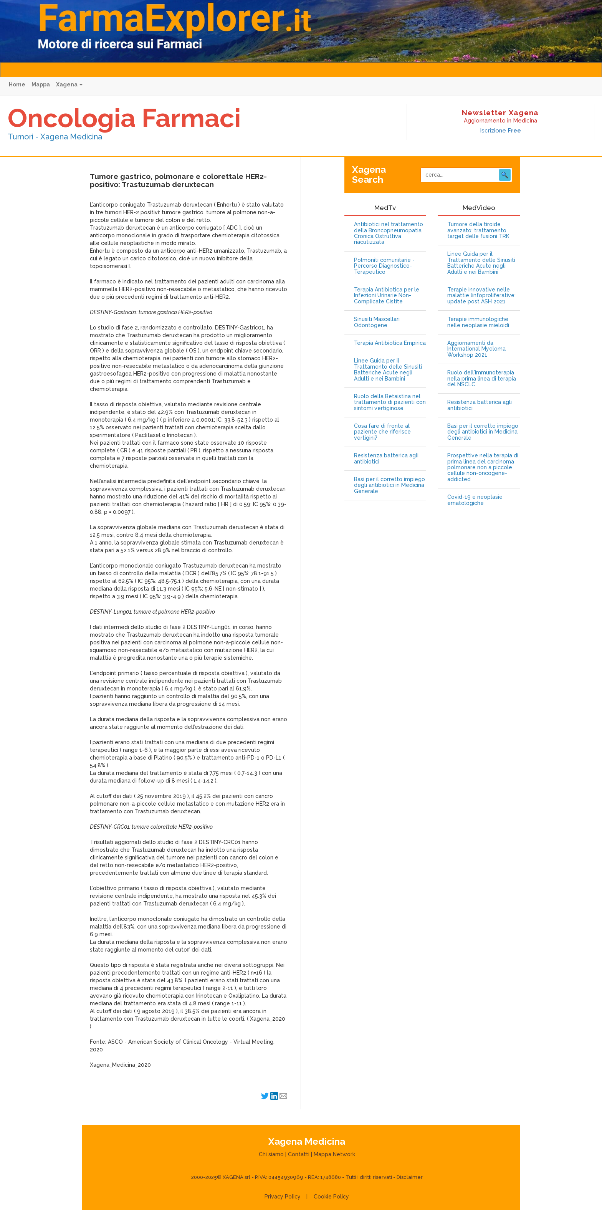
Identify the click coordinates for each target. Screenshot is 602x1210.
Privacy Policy (283, 1196)
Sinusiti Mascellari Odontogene (377, 322)
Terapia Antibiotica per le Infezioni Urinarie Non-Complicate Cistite (386, 296)
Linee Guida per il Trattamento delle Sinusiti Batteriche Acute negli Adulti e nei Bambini (388, 369)
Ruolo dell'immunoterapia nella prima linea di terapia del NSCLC (481, 378)
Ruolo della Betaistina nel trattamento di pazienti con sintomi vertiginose (390, 402)
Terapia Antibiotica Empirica (390, 343)
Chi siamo (271, 1154)
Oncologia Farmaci (124, 118)
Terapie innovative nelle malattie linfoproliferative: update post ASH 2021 (481, 296)
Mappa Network (334, 1154)
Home (17, 84)
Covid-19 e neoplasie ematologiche (475, 500)
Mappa (40, 84)
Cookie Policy (331, 1196)
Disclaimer (410, 1177)
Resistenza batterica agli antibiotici (386, 458)
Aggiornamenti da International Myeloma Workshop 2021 (476, 349)
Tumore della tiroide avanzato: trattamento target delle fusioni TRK (478, 230)
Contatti (298, 1154)
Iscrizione (500, 130)
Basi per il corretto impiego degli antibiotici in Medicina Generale (389, 485)
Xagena (69, 84)
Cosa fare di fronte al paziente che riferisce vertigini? (382, 432)
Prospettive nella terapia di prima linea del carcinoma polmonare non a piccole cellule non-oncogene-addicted (482, 467)
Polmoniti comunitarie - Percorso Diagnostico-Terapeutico (384, 266)
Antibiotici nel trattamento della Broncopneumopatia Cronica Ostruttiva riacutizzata (388, 233)
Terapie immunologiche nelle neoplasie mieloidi (478, 322)
